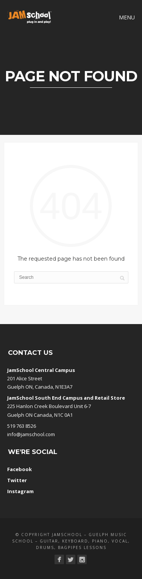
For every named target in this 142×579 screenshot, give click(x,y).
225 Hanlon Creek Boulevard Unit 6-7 (49, 406)
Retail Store (110, 397)
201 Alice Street (24, 378)
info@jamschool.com (31, 434)
